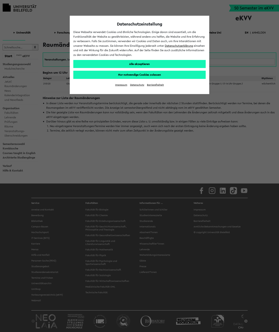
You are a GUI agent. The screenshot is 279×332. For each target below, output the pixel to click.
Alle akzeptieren (139, 64)
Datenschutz (137, 85)
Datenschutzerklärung (179, 46)
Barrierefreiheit (155, 85)
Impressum (121, 85)
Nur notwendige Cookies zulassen (139, 75)
